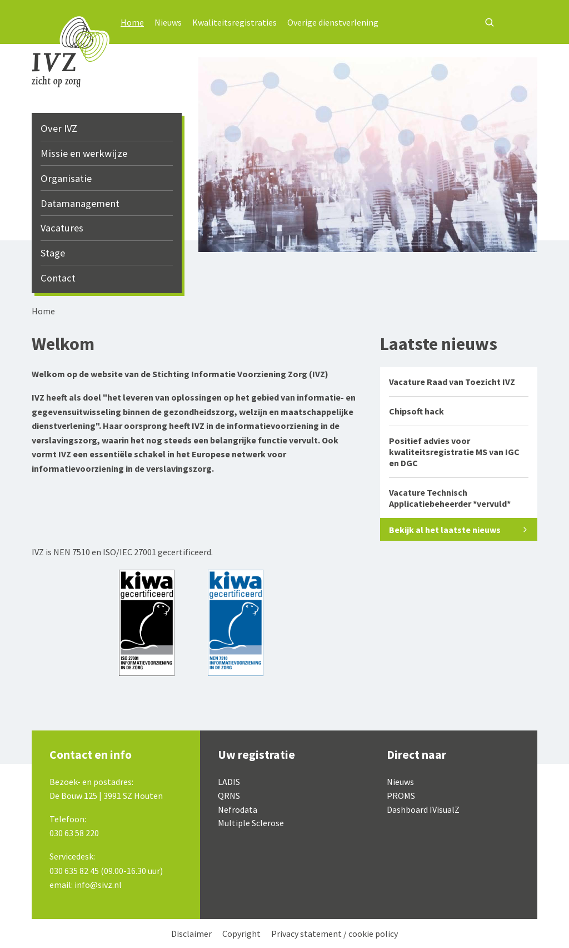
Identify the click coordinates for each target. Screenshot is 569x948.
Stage (53, 252)
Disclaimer (191, 933)
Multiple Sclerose (251, 822)
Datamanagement (80, 203)
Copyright (241, 933)
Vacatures (62, 227)
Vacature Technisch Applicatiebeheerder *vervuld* (450, 498)
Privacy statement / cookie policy (334, 933)
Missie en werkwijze (84, 153)
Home (132, 22)
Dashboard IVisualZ (423, 809)
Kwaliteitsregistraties (234, 22)
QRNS (229, 795)
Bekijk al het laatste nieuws (445, 529)
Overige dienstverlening (332, 22)
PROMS (401, 795)
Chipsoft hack (416, 411)
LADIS (229, 781)
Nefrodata (237, 809)
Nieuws (168, 22)
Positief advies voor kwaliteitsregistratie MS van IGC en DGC (454, 451)
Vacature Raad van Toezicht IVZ (452, 381)
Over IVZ (59, 128)
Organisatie (66, 178)
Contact (58, 277)
